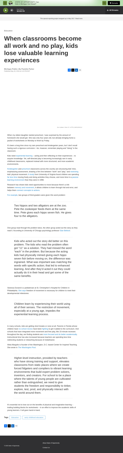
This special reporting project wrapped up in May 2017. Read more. (61, 18)
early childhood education (34, 417)
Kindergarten (12, 169)
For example (12, 195)
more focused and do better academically (60, 334)
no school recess (26, 329)
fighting (45, 329)
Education (8, 31)
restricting (74, 172)
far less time (12, 177)
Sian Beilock (65, 231)
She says (22, 291)
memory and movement (24, 187)
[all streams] (112, 10)
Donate (115, 3)
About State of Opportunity (51, 443)
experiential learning (24, 156)
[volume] (12, 10)
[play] (5, 10)
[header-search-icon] (104, 3)
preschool (26, 169)
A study (31, 174)
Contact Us (46, 447)
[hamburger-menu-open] (5, 3)
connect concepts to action (28, 190)
